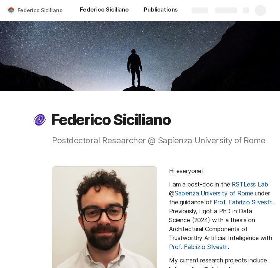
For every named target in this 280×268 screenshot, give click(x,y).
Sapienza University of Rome (214, 193)
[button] (39, 119)
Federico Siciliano (39, 10)
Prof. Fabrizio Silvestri (243, 202)
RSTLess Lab (250, 184)
